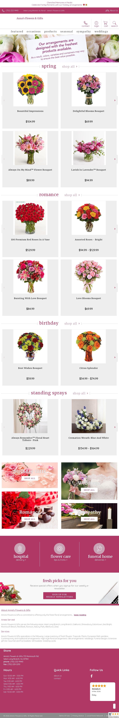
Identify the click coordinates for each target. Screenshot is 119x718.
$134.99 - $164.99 (88, 448)
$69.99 (89, 121)
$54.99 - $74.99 (88, 378)
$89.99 (30, 180)
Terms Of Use (64, 716)
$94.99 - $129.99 (89, 250)
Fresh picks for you (59, 584)
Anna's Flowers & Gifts (30, 18)
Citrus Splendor (88, 368)
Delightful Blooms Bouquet (88, 111)
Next (115, 100)
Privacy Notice (78, 716)
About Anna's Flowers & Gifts (15, 610)
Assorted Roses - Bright (89, 239)
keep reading (80, 615)
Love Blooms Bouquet (88, 298)
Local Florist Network (95, 716)
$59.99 (30, 378)
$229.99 (30, 448)
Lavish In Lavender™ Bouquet (88, 169)
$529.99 (30, 250)
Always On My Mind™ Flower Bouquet (30, 169)
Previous (3, 100)
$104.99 (30, 121)
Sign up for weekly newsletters (59, 595)
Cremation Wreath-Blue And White (89, 438)
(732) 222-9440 (12, 10)
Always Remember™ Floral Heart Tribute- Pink (30, 439)
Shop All (68, 66)
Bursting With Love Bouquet (30, 298)
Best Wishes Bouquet (30, 368)
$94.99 (89, 180)
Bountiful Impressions (30, 111)
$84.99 (30, 308)
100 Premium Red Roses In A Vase (30, 239)
